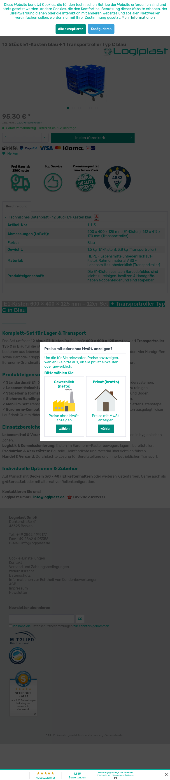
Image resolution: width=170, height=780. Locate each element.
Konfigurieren (101, 29)
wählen (64, 429)
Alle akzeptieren (71, 29)
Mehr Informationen (138, 17)
